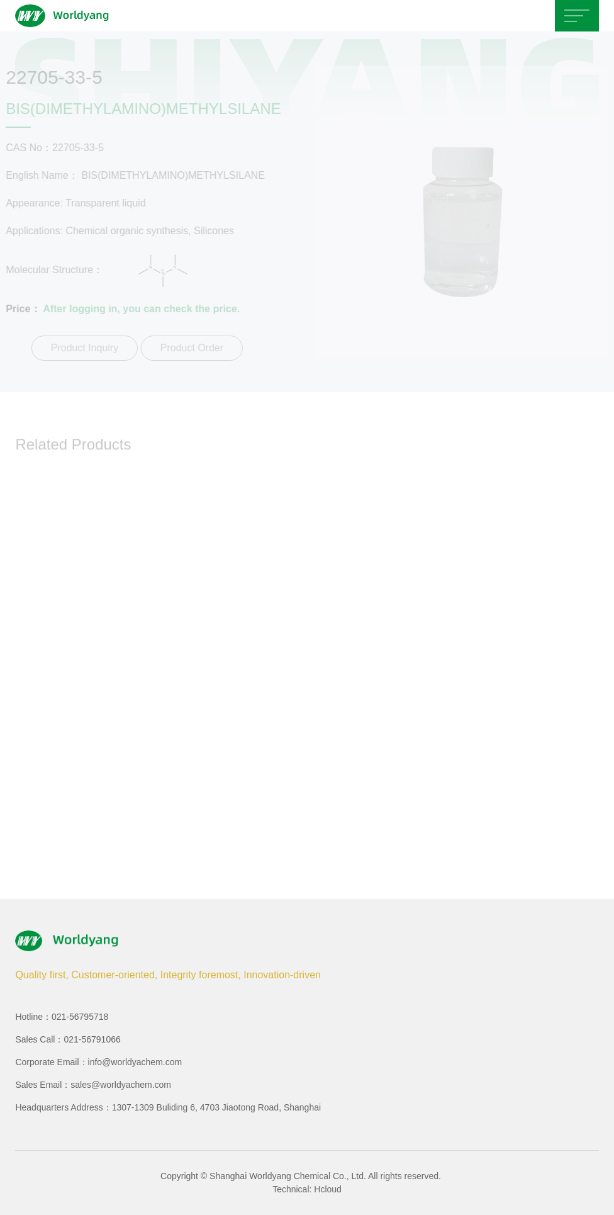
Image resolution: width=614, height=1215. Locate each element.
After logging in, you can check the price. (140, 308)
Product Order (190, 347)
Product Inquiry (83, 347)
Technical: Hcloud (307, 1189)
